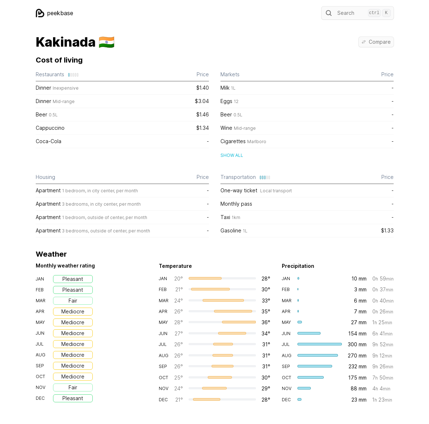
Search (357, 13)
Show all (231, 155)
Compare (376, 42)
